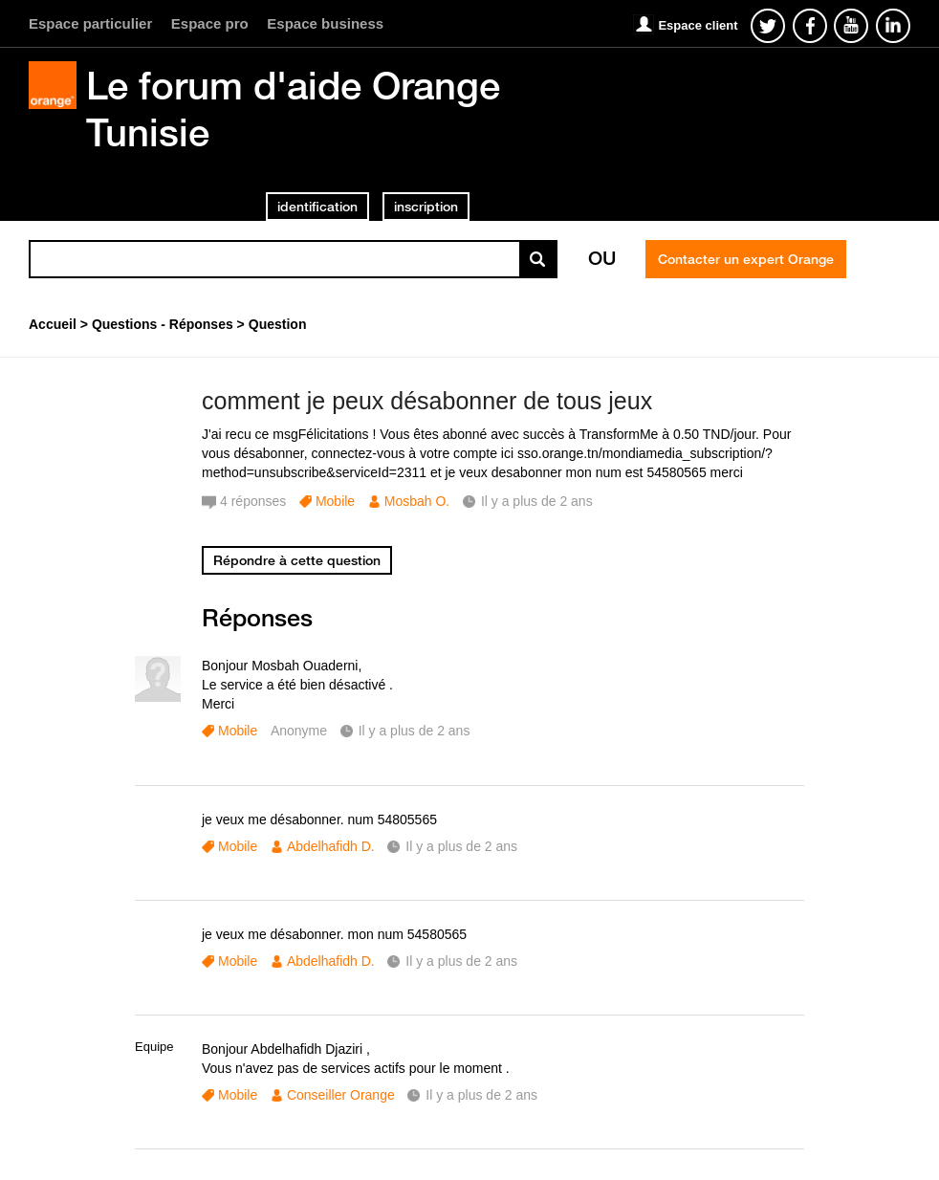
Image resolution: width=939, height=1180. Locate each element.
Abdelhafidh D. (331, 846)
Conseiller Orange (341, 1095)
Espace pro (210, 23)
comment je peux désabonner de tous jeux (427, 400)
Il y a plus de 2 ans (414, 730)
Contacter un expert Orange (746, 259)
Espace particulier (90, 23)
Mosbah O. (416, 501)
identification (317, 206)
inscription (426, 206)
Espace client (697, 25)
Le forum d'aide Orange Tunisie (293, 108)
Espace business (325, 23)
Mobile (335, 501)
